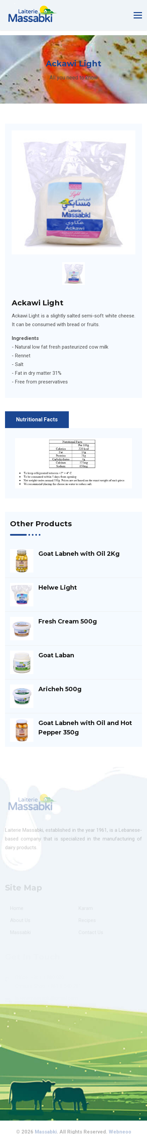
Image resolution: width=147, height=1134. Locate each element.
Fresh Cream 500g (67, 621)
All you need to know (73, 77)
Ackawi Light (37, 302)
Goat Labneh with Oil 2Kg (79, 553)
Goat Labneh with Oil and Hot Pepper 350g (85, 727)
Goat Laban (56, 655)
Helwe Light (57, 587)
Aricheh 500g (60, 689)
